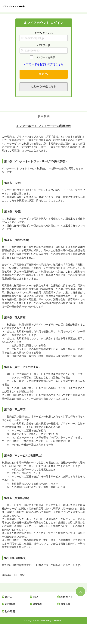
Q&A (35, 596)
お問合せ (64, 604)
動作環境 (9, 611)
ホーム (8, 596)
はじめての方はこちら (43, 86)
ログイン (43, 74)
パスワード (43, 45)
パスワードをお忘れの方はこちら (43, 64)
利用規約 (9, 604)
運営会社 (37, 604)
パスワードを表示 (45, 57)
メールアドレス (43, 32)
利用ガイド (66, 596)
